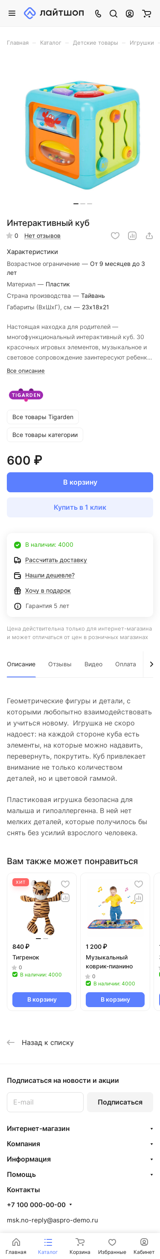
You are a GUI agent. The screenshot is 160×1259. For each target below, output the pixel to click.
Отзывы (60, 664)
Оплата (125, 664)
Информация (29, 1159)
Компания (23, 1143)
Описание (21, 664)
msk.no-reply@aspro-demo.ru (52, 1220)
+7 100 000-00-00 (36, 1205)
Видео (93, 664)
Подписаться (120, 1102)
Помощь (21, 1174)
